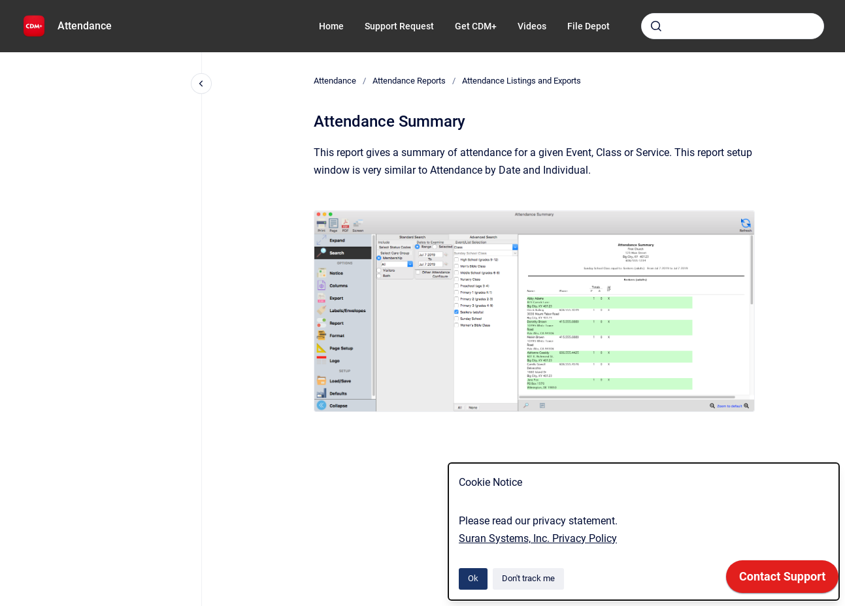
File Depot (588, 26)
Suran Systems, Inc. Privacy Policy (538, 538)
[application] (782, 580)
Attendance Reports (409, 81)
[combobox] (732, 26)
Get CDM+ (476, 26)
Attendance (85, 26)
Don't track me (528, 578)
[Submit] (656, 26)
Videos (532, 26)
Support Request (399, 26)
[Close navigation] (201, 83)
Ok (473, 578)
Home (331, 26)
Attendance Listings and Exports (521, 81)
